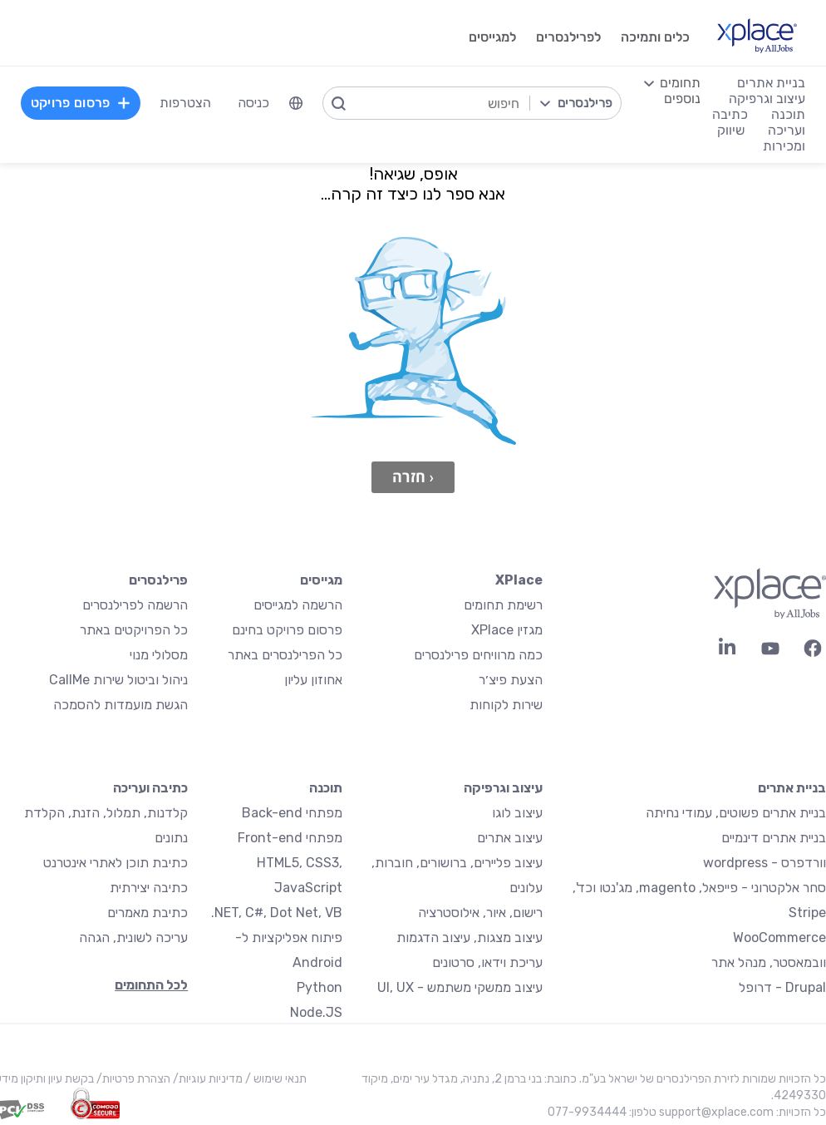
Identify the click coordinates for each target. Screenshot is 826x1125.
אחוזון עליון (313, 680)
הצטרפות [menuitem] (185, 103)
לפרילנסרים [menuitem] (568, 37)
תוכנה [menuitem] (788, 114)
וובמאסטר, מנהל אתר (768, 962)
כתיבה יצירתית (149, 888)
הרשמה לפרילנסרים (135, 605)
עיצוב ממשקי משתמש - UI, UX (460, 987)
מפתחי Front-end (290, 838)
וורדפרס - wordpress (764, 863)
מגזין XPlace (507, 630)
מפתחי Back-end (292, 813)
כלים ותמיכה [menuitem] (655, 37)
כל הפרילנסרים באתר (285, 655)
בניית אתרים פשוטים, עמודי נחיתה (736, 813)
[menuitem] (296, 103)
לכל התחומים (151, 985)
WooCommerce (779, 937)
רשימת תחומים (503, 605)
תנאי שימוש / (275, 1079)
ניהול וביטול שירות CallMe (118, 680)
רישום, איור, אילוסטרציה (480, 912)
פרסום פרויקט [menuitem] (80, 103)
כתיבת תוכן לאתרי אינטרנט (115, 863)
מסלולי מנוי (159, 655)
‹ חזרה (413, 477)
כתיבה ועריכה (150, 788)
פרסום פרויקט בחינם (287, 630)
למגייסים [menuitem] (492, 37)
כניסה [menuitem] (253, 103)
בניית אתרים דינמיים (773, 838)
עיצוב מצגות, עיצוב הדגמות (469, 937)
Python (319, 987)
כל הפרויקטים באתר (134, 630)
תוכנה (325, 788)
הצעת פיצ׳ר (511, 680)
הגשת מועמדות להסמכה (120, 705)
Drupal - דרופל (782, 987)
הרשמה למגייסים (297, 605)
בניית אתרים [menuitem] (771, 83)
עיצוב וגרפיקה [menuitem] (767, 98)
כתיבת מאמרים (147, 912)
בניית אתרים (792, 788)
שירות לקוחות (506, 705)
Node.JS (316, 1012)
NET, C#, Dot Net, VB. (276, 912)
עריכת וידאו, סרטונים (487, 962)
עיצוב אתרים (510, 838)
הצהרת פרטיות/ (132, 1079)
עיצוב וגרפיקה (503, 788)
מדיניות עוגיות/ (206, 1079)
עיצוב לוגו (517, 813)
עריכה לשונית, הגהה (133, 937)
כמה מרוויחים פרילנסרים (478, 655)
